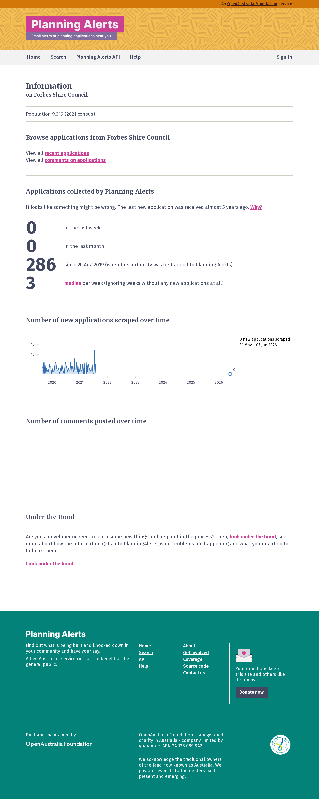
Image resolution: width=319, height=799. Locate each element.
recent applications (67, 153)
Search (146, 652)
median (72, 283)
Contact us (194, 673)
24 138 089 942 (187, 746)
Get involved (196, 652)
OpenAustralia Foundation (166, 735)
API (142, 659)
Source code (196, 666)
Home (145, 646)
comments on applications (75, 160)
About (189, 646)
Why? (256, 207)
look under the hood (253, 537)
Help (143, 666)
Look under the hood (49, 564)
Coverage (192, 659)
